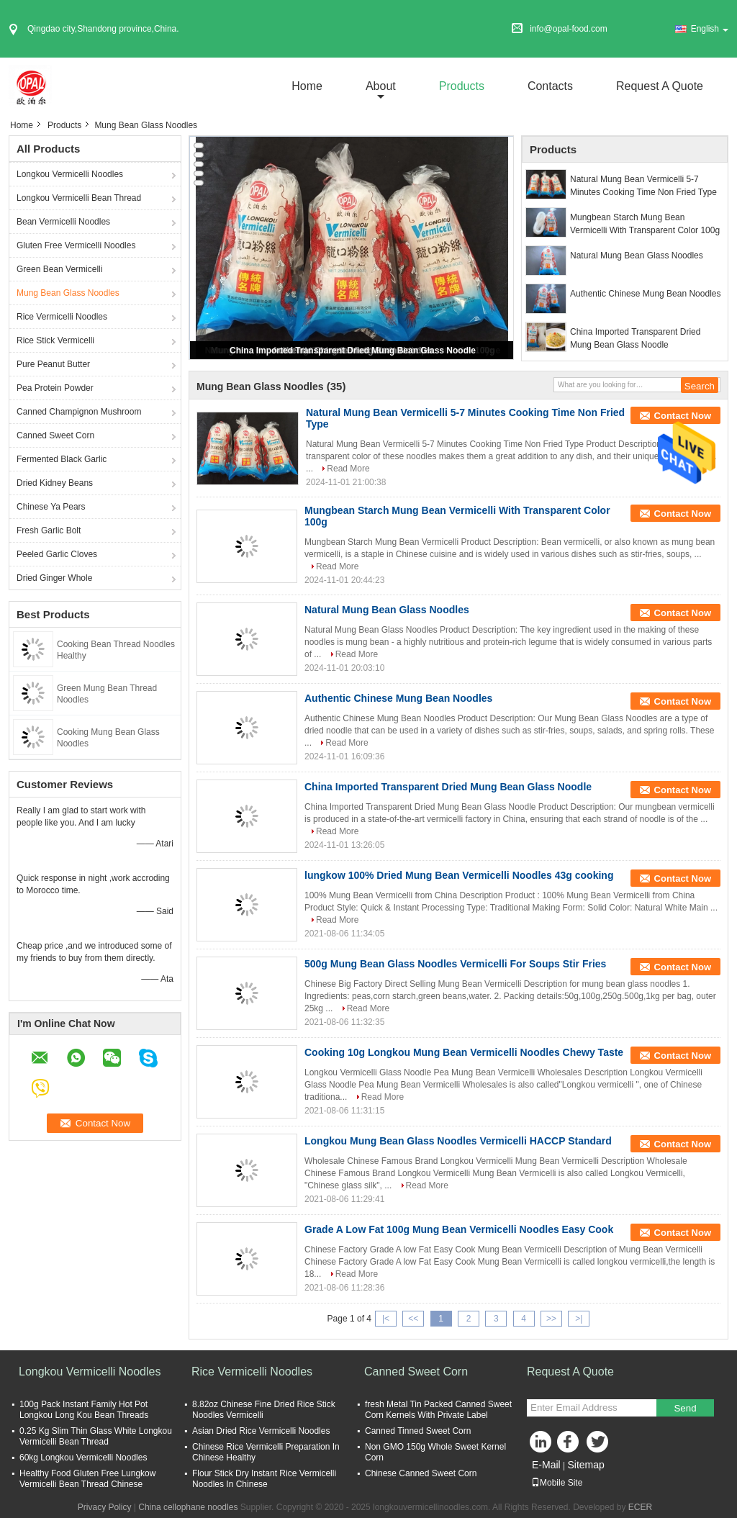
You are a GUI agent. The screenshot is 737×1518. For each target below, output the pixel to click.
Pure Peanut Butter (53, 364)
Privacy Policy (105, 1507)
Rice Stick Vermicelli (55, 340)
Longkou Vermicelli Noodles (70, 174)
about (381, 86)
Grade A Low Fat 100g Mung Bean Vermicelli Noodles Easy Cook (458, 1229)
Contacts (550, 86)
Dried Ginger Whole (54, 578)
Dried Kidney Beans (55, 483)
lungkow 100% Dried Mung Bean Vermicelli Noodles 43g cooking (458, 875)
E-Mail (546, 1464)
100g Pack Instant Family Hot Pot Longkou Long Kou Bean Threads (83, 1409)
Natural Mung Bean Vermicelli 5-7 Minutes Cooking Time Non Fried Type (643, 185)
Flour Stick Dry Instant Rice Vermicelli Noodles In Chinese (264, 1478)
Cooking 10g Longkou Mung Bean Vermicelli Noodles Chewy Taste (463, 1052)
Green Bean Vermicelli (59, 269)
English (709, 29)
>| (578, 1319)
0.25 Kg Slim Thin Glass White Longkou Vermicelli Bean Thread (95, 1436)
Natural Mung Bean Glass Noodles (636, 255)
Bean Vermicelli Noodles (63, 222)
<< (413, 1319)
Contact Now (682, 415)
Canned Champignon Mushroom (79, 412)
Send (685, 1408)
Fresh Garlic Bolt (49, 530)
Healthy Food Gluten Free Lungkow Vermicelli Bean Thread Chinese (87, 1478)
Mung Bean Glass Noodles (68, 293)
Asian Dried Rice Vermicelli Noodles (261, 1431)
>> (551, 1319)
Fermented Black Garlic (62, 459)
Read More (348, 469)
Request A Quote (659, 86)
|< (385, 1319)
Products (461, 86)
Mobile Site (556, 1483)
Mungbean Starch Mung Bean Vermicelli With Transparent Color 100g (645, 223)
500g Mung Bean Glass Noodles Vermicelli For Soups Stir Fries (455, 964)
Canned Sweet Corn (55, 435)
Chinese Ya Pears (51, 507)
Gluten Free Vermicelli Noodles (76, 245)
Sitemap (585, 1464)
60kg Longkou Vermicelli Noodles (83, 1458)
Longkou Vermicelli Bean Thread (79, 198)
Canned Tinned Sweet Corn (418, 1431)
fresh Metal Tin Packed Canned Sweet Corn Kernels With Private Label (438, 1409)
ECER (640, 1507)
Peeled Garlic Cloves (57, 554)
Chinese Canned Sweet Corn (420, 1473)
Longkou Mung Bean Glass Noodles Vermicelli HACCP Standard (458, 1141)
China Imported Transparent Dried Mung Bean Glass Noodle (353, 350)
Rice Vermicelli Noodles (62, 317)
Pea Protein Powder (55, 388)
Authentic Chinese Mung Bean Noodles (645, 294)
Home (306, 86)
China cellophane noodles (188, 1507)
